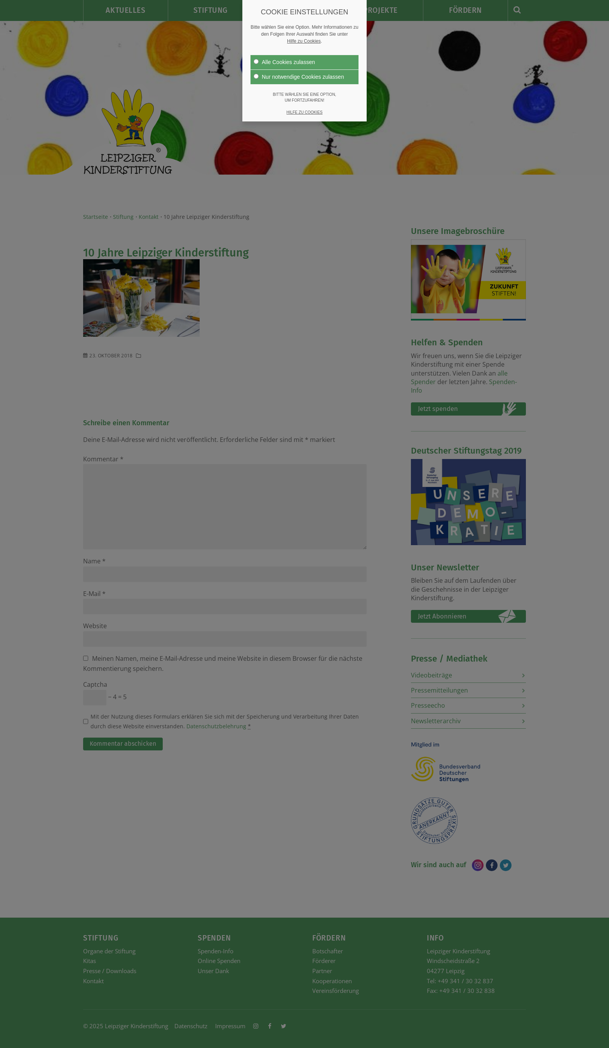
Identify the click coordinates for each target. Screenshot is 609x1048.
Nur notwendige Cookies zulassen (299, 77)
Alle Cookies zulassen (284, 62)
